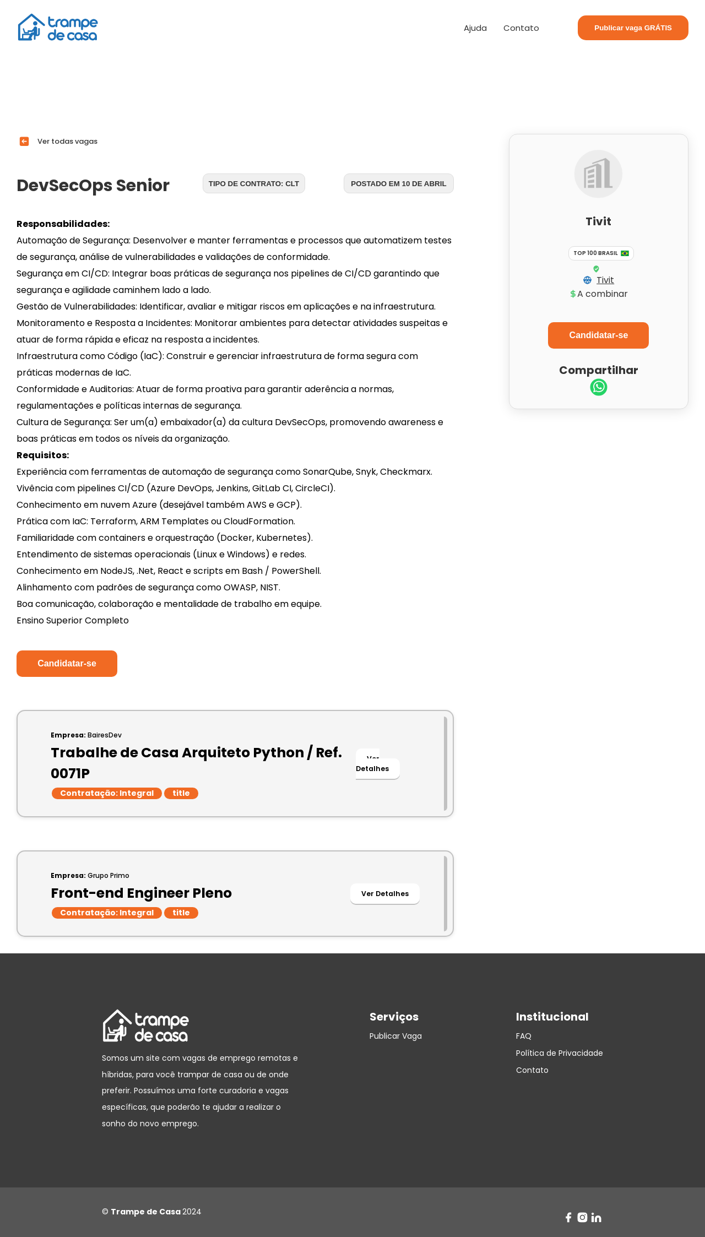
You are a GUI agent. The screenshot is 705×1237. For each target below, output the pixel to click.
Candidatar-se (66, 663)
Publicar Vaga (396, 1035)
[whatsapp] (599, 388)
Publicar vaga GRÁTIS (633, 28)
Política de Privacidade (559, 1053)
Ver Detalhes (372, 763)
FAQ (524, 1035)
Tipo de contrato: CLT (254, 184)
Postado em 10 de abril (398, 184)
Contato (521, 28)
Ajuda (475, 28)
